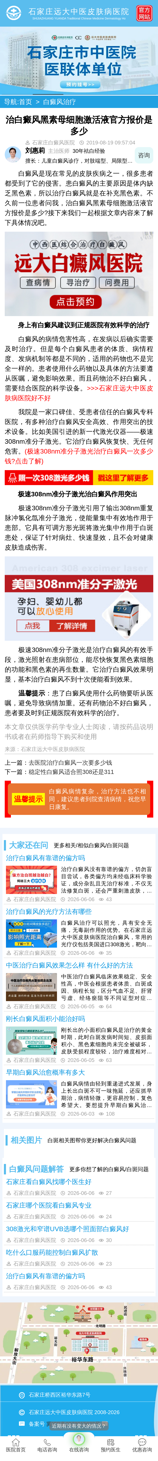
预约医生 (111, 1445)
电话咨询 (47, 1445)
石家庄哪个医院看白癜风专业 (49, 1205)
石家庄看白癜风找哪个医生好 (49, 1181)
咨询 (144, 155)
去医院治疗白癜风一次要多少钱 (70, 762)
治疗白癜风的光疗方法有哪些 (49, 911)
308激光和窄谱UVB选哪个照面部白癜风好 (67, 1229)
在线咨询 (79, 1442)
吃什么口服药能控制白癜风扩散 (52, 1252)
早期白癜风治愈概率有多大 (45, 1072)
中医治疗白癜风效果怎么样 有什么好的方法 (69, 965)
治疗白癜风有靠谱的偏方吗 (45, 858)
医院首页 (16, 1445)
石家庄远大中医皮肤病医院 (53, 749)
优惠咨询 (142, 1445)
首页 (25, 101)
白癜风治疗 (59, 101)
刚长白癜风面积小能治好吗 (45, 1018)
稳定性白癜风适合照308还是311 (71, 772)
